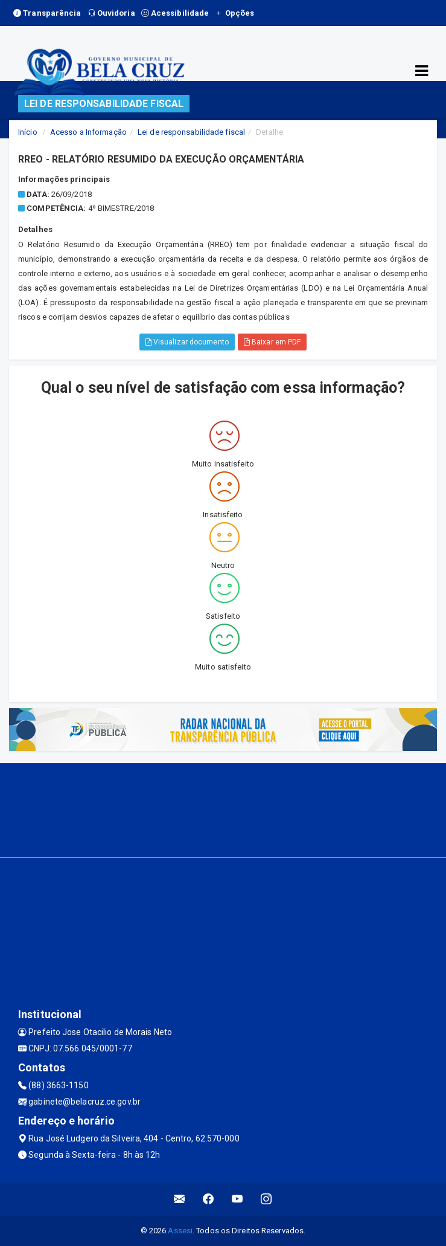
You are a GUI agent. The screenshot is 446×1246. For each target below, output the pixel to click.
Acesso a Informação (88, 132)
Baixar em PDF (272, 342)
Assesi (180, 1230)
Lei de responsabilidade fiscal (191, 132)
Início (27, 132)
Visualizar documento (187, 342)
